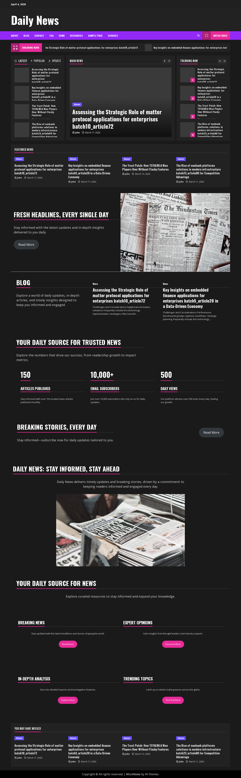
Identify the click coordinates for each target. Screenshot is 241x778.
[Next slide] (169, 61)
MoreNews (133, 774)
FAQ (51, 35)
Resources (76, 35)
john (77, 132)
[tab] (20, 61)
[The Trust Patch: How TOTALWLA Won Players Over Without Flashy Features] (147, 159)
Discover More (173, 644)
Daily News (35, 20)
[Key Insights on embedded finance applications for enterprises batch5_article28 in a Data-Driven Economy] (93, 159)
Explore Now (68, 700)
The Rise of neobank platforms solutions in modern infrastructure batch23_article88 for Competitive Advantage (187, 129)
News (77, 104)
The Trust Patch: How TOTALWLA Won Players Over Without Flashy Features (187, 111)
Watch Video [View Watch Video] (214, 35)
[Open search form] (198, 35)
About (14, 35)
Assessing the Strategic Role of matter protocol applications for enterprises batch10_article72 (93, 47)
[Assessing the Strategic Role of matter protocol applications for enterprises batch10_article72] (39, 159)
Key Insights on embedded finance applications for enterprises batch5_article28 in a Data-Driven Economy (187, 93)
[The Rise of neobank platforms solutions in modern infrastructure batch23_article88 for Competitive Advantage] (201, 159)
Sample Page (95, 35)
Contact (39, 35)
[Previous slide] (164, 61)
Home (62, 35)
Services (113, 35)
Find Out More (173, 700)
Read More (26, 244)
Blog (26, 35)
